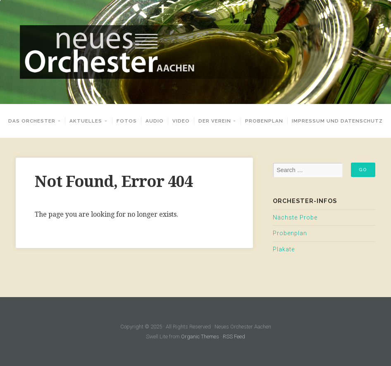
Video (181, 121)
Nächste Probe (295, 217)
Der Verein (214, 121)
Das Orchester (31, 121)
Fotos (127, 121)
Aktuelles (85, 121)
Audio (154, 121)
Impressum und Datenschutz (337, 121)
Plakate (284, 249)
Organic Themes (200, 336)
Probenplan (264, 121)
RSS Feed (234, 336)
